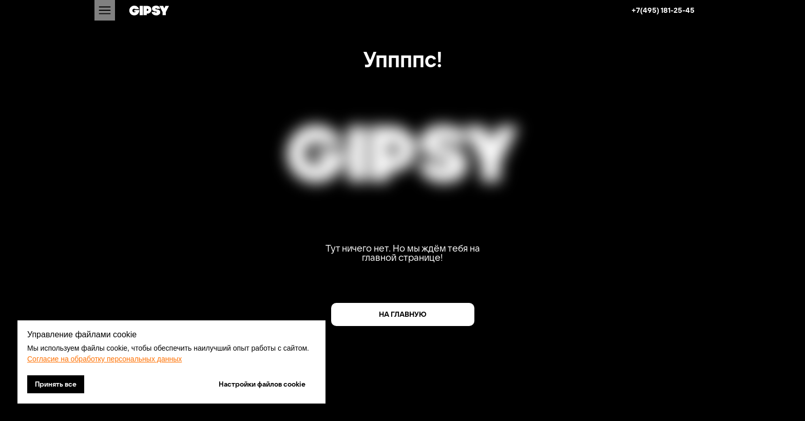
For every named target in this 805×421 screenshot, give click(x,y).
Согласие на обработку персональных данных (104, 359)
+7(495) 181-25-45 (663, 10)
